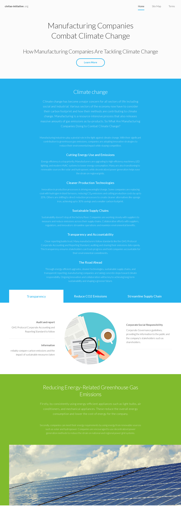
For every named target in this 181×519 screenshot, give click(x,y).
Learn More (90, 62)
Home (141, 6)
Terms (172, 6)
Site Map (156, 6)
